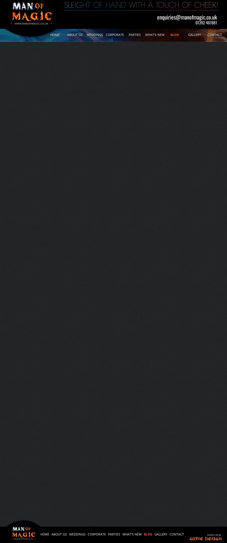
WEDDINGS (95, 35)
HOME (55, 35)
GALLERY (194, 35)
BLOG (174, 35)
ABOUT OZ (75, 35)
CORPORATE (115, 35)
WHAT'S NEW (154, 35)
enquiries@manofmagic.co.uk (187, 17)
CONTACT (214, 35)
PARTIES (135, 35)
